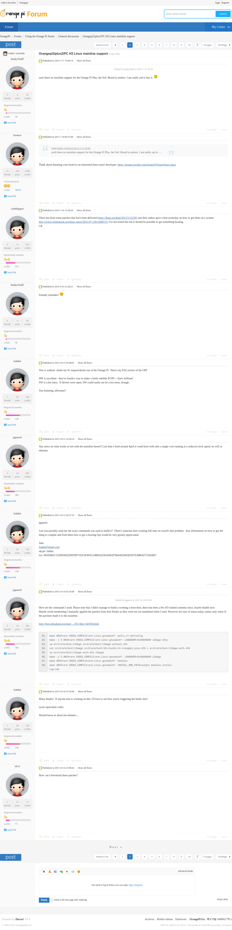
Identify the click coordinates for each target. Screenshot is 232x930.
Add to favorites (8, 2)
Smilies (79, 871)
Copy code (54, 669)
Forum (9, 27)
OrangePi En (197, 919)
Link (61, 871)
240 (17, 171)
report (224, 129)
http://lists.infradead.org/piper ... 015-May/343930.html (69, 623)
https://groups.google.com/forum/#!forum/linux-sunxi (147, 164)
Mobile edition (165, 919)
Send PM (11, 122)
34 (17, 473)
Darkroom (181, 919)
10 (189, 45)
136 (27, 397)
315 (27, 244)
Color (50, 871)
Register (225, 2)
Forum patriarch (11, 181)
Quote (67, 871)
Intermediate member (14, 255)
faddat (17, 361)
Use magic (212, 129)
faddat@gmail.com (49, 547)
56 (27, 94)
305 (27, 473)
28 (17, 397)
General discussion (68, 36)
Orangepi (23, 2)
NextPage (222, 45)
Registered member (13, 105)
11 (7, 171)
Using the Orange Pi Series (40, 36)
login (217, 2)
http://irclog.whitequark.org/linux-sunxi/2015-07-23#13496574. (73, 221)
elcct (17, 766)
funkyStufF (17, 59)
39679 (18, 190)
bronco (17, 135)
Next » (116, 847)
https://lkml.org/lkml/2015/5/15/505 (117, 217)
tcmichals (20, 53)
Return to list (102, 45)
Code (73, 871)
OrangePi (5, 36)
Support (61, 129)
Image (55, 871)
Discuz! (19, 919)
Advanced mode (185, 871)
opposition (76, 129)
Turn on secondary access (231, 2)
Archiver (149, 919)
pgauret (17, 437)
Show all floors (84, 60)
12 (17, 802)
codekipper (17, 208)
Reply (46, 129)
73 (27, 802)
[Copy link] (114, 54)
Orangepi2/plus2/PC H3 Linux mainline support (109, 36)
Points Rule (222, 899)
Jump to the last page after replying (69, 899)
